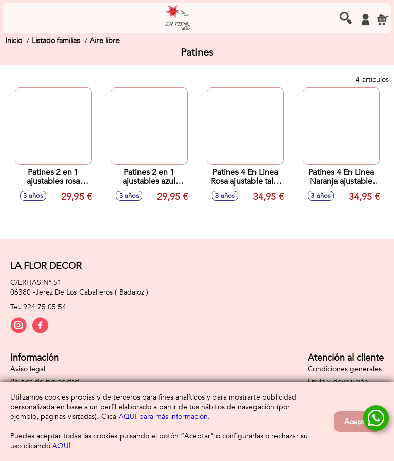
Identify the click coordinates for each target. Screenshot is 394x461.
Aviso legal (27, 369)
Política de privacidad (45, 381)
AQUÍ (61, 446)
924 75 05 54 (44, 307)
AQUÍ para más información (163, 417)
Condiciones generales (345, 369)
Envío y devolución (338, 381)
